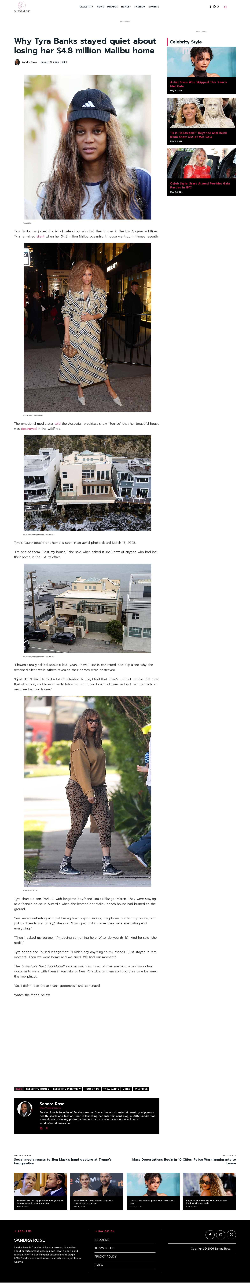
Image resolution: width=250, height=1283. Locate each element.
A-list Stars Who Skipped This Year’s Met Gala (198, 84)
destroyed (29, 428)
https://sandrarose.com (50, 1107)
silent (40, 236)
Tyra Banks (111, 1089)
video (127, 1089)
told (58, 423)
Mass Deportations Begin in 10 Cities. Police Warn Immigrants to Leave (184, 1161)
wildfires (141, 1089)
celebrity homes (37, 1089)
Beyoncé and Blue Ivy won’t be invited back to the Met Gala (206, 1202)
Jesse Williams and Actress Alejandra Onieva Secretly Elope (94, 1202)
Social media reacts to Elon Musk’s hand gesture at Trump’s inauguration (63, 1161)
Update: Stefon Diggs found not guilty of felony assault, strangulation (40, 1202)
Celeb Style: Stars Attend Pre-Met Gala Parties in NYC (200, 186)
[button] (225, 7)
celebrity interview (67, 1089)
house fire (92, 1089)
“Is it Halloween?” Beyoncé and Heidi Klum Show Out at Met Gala (198, 135)
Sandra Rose (29, 62)
